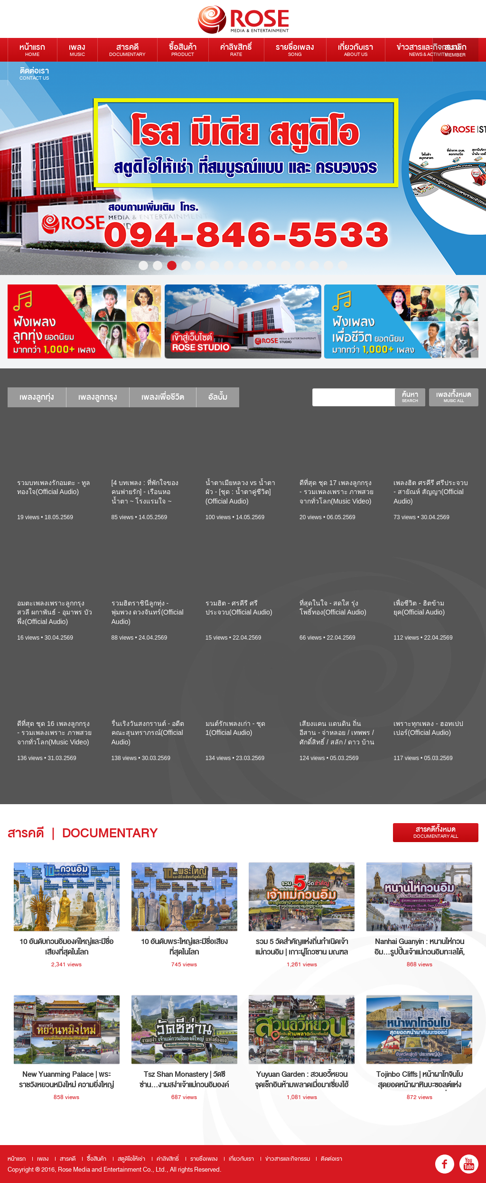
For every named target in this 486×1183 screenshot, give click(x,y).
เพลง (77, 49)
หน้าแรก (32, 49)
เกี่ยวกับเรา (355, 49)
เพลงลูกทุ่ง (36, 397)
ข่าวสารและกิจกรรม (428, 49)
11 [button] (285, 265)
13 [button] (314, 265)
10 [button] (271, 265)
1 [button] (143, 265)
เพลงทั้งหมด (453, 396)
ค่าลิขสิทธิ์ (236, 49)
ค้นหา (410, 396)
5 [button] (200, 265)
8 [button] (243, 265)
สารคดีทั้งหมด (435, 832)
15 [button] (342, 265)
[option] (83, 321)
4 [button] (186, 265)
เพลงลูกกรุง (97, 397)
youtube (468, 1164)
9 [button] (257, 265)
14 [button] (328, 265)
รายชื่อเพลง (295, 49)
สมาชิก (455, 50)
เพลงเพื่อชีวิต (162, 397)
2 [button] (157, 265)
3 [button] (172, 265)
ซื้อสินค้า (182, 49)
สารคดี (127, 49)
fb (444, 1164)
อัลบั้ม (217, 397)
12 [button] (300, 265)
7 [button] (229, 265)
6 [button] (214, 265)
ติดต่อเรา (34, 73)
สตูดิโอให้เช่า (131, 1159)
